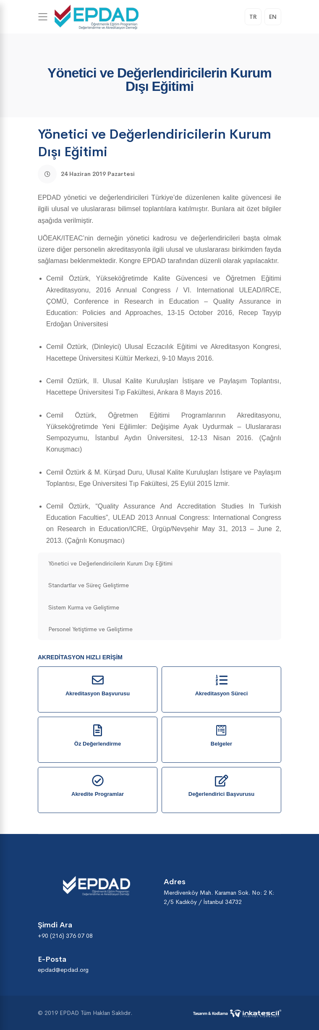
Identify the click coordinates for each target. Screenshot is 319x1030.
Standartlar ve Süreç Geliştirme (88, 585)
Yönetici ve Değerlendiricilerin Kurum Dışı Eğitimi (110, 563)
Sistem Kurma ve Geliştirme (83, 607)
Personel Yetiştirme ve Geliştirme (90, 629)
